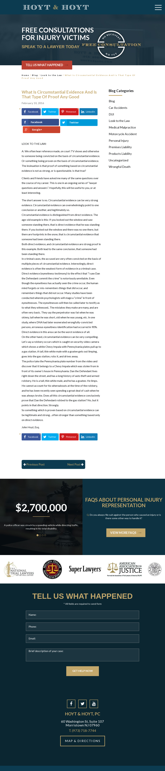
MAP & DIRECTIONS (82, 733)
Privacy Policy (111, 764)
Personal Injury (119, 140)
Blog (35, 75)
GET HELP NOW (82, 663)
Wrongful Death (120, 167)
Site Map (95, 764)
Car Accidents (118, 108)
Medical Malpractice (122, 127)
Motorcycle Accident (123, 134)
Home (25, 75)
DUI (111, 114)
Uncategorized (118, 160)
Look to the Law (51, 75)
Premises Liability (120, 147)
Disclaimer (128, 764)
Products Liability (120, 153)
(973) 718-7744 (82, 723)
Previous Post (34, 457)
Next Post (75, 457)
